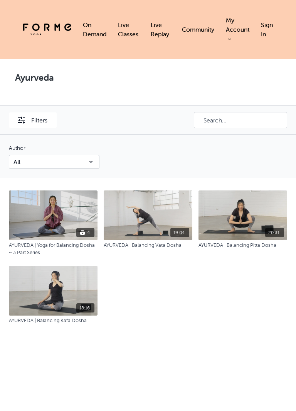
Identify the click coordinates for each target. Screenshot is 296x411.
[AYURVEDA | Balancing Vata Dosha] (148, 245)
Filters (32, 120)
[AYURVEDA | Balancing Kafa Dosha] (53, 320)
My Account (237, 28)
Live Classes (128, 29)
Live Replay (160, 29)
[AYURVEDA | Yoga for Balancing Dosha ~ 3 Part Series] (53, 248)
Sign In (267, 29)
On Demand (94, 29)
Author (17, 147)
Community (198, 29)
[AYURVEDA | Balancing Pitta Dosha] (242, 245)
